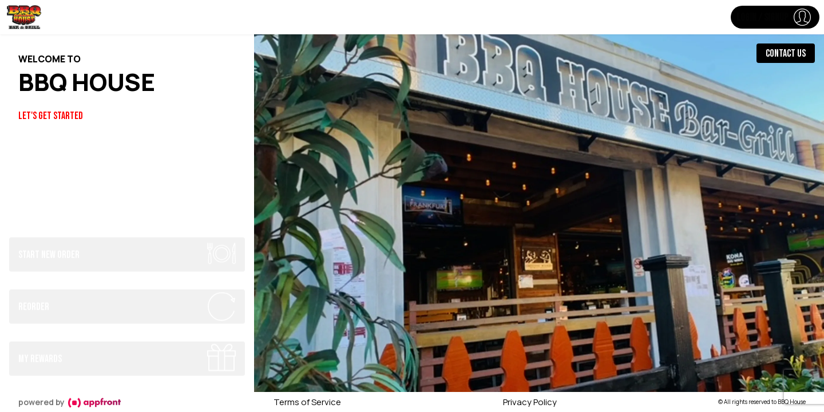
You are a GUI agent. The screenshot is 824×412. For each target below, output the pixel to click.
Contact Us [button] (786, 53)
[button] (775, 17)
